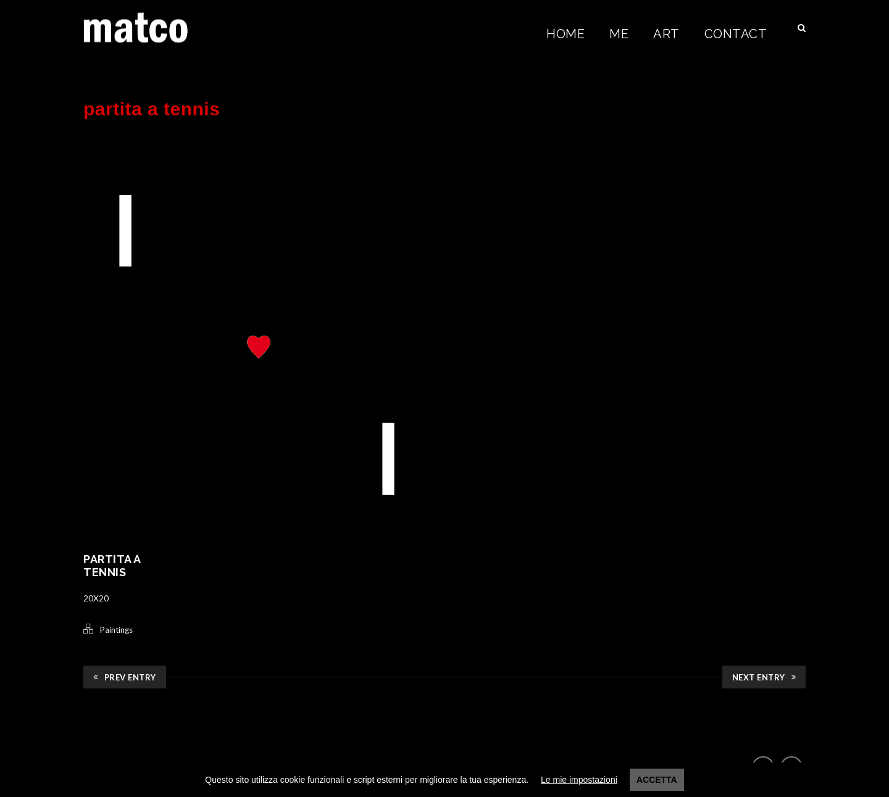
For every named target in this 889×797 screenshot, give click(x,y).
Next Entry (764, 677)
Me (618, 34)
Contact (735, 34)
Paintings (116, 630)
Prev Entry (124, 677)
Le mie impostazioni (579, 780)
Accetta (656, 780)
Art (666, 34)
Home (565, 34)
